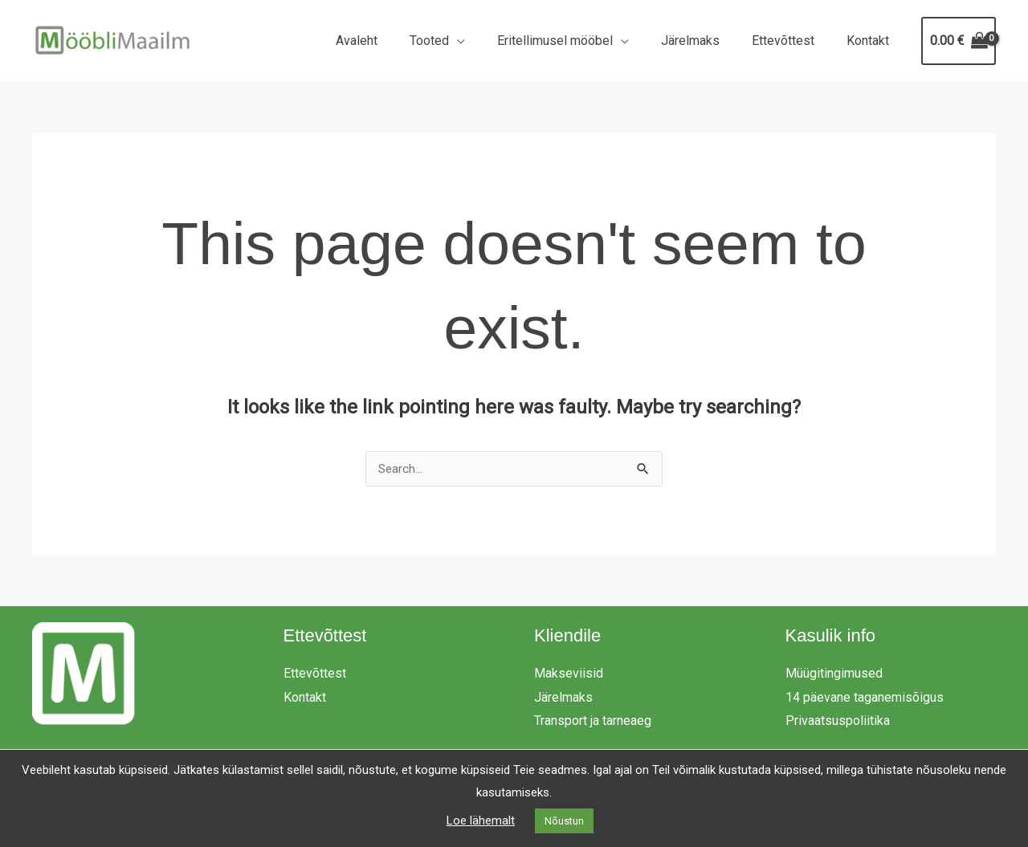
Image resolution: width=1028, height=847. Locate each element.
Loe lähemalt (481, 820)
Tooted (458, 40)
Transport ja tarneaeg (592, 721)
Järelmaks (706, 40)
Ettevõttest (792, 40)
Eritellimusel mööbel (577, 40)
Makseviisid (568, 674)
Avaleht (392, 40)
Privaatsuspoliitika (837, 721)
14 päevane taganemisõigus (864, 698)
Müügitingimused (834, 674)
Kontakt (871, 40)
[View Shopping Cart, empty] (958, 41)
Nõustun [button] (564, 821)
